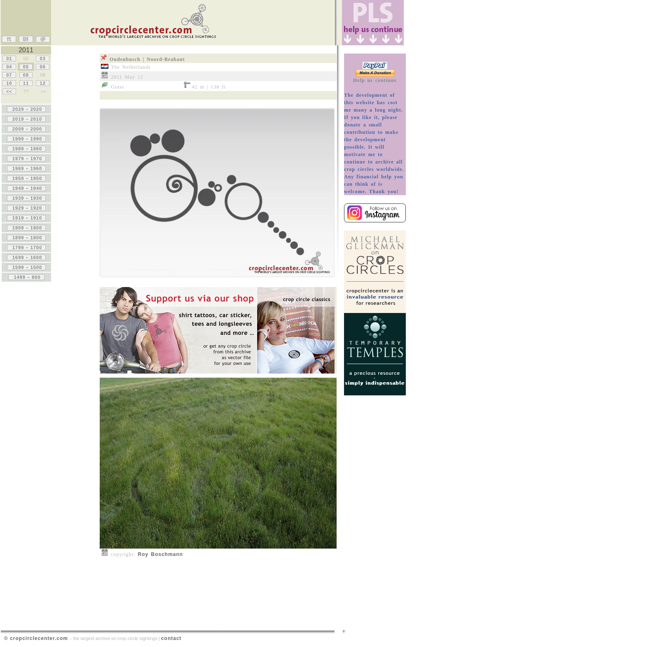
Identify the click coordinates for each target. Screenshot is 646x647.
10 (9, 83)
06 (42, 66)
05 (26, 66)
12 (42, 83)
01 (9, 58)
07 (9, 74)
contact (171, 638)
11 (26, 83)
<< (9, 91)
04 (9, 66)
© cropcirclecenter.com (36, 638)
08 (26, 74)
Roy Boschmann (160, 554)
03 (42, 58)
